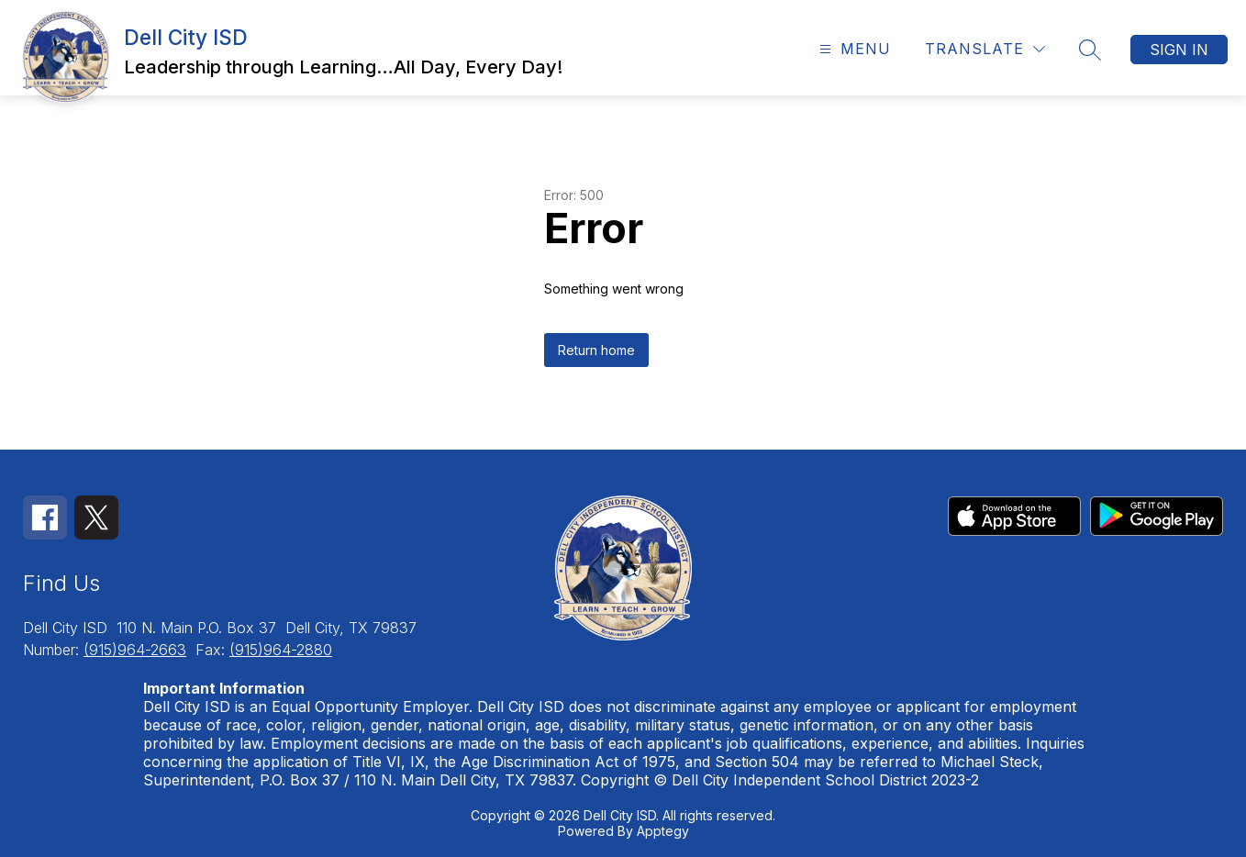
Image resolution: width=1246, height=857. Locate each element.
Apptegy (663, 831)
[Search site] (1090, 50)
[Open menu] (853, 49)
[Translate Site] (985, 49)
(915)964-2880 (280, 649)
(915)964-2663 (134, 649)
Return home (596, 350)
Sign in (1179, 49)
